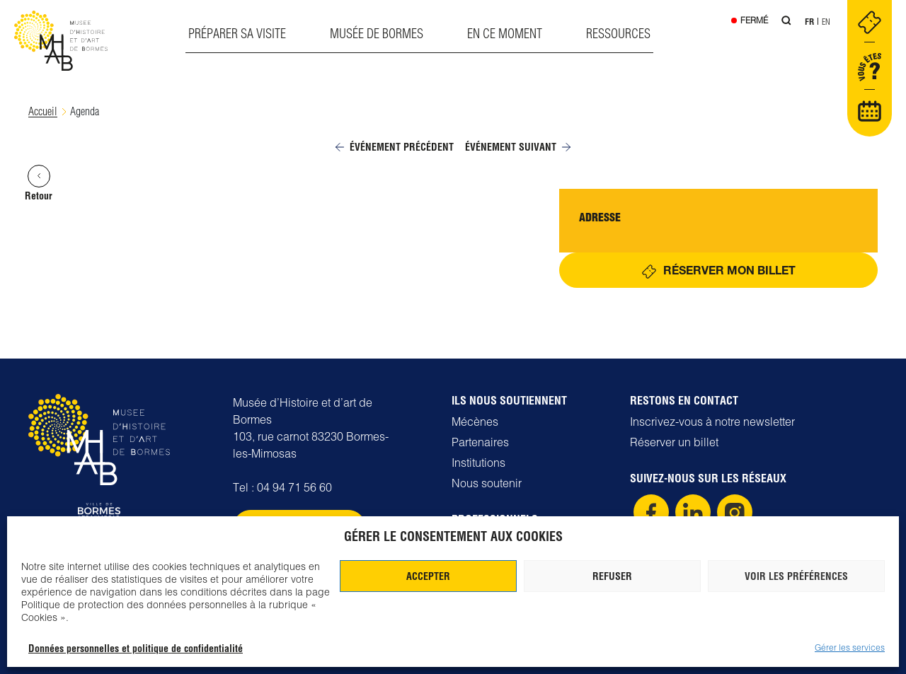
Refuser (612, 576)
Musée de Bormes (376, 33)
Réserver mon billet (729, 270)
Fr (809, 21)
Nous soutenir (487, 483)
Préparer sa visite (237, 33)
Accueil (42, 111)
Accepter (428, 576)
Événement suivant (517, 147)
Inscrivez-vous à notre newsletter (712, 421)
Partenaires (480, 442)
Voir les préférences (796, 576)
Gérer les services (850, 647)
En (826, 21)
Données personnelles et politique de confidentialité (135, 648)
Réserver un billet (674, 442)
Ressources (618, 33)
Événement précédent (395, 147)
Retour (38, 183)
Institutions (478, 462)
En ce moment (504, 33)
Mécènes (475, 421)
